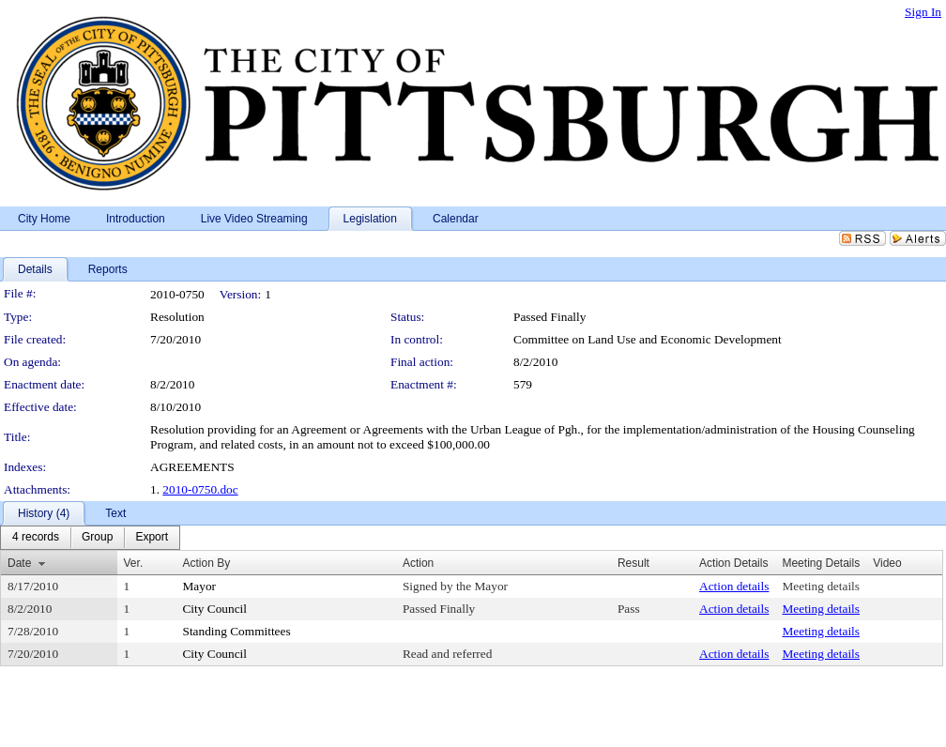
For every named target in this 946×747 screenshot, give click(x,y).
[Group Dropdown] (97, 537)
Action (418, 563)
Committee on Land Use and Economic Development (647, 339)
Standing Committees (236, 631)
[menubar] (90, 538)
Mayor (199, 586)
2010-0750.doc (199, 489)
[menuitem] (35, 537)
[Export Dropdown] (151, 537)
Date (19, 563)
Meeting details (821, 586)
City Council (214, 609)
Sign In (923, 12)
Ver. (134, 563)
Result (633, 563)
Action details (734, 586)
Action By (206, 563)
